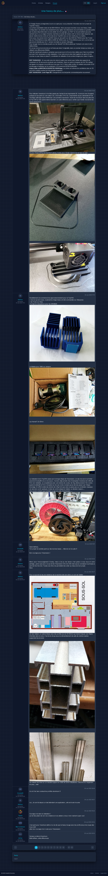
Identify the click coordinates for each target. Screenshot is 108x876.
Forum (55, 3)
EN (88, 3)
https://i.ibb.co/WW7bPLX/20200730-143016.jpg (45, 68)
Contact (97, 873)
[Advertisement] (54, 81)
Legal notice (103, 873)
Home (34, 3)
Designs (48, 3)
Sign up (103, 3)
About (92, 873)
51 (68, 847)
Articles (40, 3)
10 (63, 847)
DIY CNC (20, 16)
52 (72, 847)
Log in (95, 3)
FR (85, 3)
